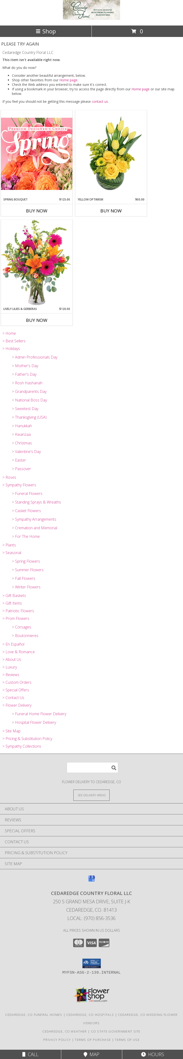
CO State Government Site (116, 1031)
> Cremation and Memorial (34, 527)
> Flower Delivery (16, 705)
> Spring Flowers (26, 561)
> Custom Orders (16, 682)
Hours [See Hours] (152, 1054)
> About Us (11, 659)
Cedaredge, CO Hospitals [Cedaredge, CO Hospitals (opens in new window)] (90, 1015)
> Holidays (11, 348)
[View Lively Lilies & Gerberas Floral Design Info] (36, 263)
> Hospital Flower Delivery (34, 722)
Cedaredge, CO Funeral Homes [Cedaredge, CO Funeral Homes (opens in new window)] (33, 1015)
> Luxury (9, 667)
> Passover (21, 468)
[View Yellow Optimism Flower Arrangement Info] (111, 153)
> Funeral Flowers (27, 493)
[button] (91, 963)
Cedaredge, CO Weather (64, 1031)
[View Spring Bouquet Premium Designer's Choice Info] (36, 153)
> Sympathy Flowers (19, 485)
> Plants (9, 545)
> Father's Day (24, 374)
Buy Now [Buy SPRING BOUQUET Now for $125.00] (36, 211)
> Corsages (21, 627)
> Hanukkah (22, 425)
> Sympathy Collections (21, 746)
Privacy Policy (57, 1040)
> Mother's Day (25, 365)
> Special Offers (15, 690)
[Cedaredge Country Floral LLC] (91, 18)
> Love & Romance (18, 651)
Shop (46, 31)
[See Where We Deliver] (91, 795)
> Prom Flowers (15, 618)
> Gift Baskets (14, 595)
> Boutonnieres (25, 635)
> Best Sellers (13, 341)
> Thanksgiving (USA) (29, 417)
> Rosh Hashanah (27, 383)
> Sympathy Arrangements (34, 519)
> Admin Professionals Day (34, 357)
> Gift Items (12, 603)
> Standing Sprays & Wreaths (36, 502)
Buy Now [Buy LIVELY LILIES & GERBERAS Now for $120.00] (36, 320)
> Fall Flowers (23, 578)
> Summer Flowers (28, 569)
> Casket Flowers (26, 510)
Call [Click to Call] (30, 1054)
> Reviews (10, 674)
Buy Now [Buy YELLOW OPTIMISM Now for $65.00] (111, 211)
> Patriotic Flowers (18, 610)
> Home (9, 333)
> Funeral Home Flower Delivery (39, 713)
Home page (68, 80)
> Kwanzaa (21, 434)
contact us (100, 101)
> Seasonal (11, 552)
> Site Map (11, 731)
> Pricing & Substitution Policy (27, 738)
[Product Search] (92, 767)
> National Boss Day (29, 400)
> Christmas (22, 443)
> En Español (13, 644)
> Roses (9, 477)
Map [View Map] (91, 1054)
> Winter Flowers (26, 587)
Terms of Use (127, 1040)
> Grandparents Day (29, 391)
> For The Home (26, 536)
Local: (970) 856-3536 (91, 918)
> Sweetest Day (25, 408)
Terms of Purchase (93, 1040)
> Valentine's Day (26, 451)
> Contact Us (13, 697)
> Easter (19, 460)
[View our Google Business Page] (91, 881)
